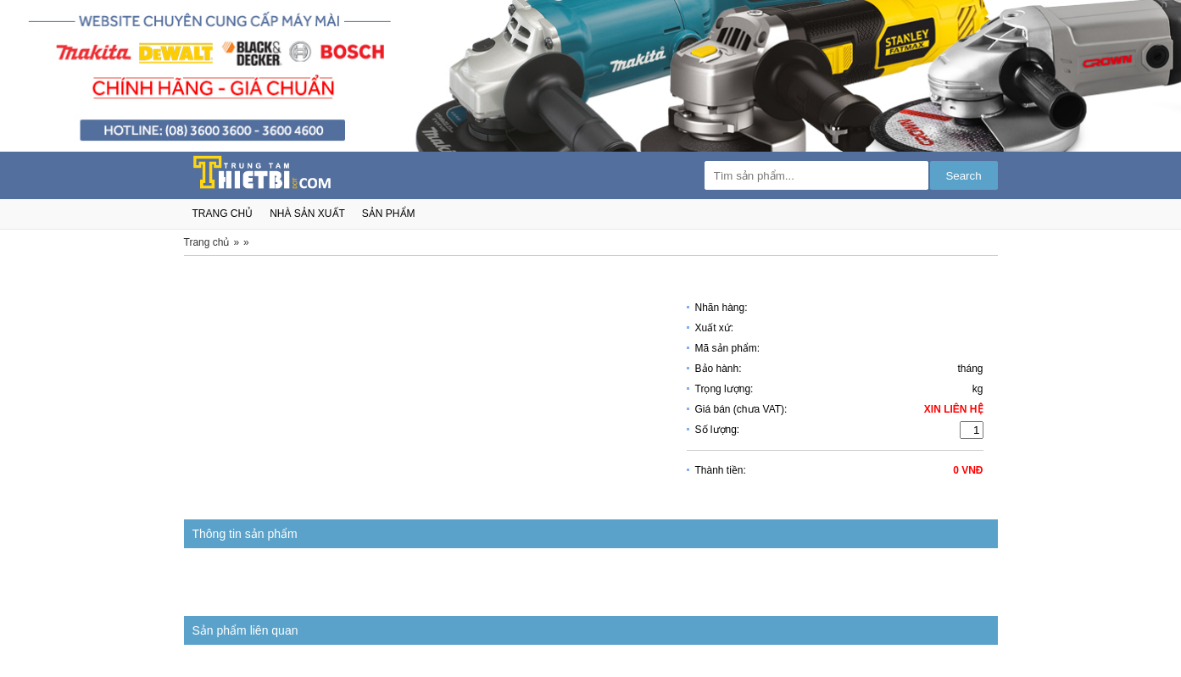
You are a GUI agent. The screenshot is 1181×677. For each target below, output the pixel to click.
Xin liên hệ (953, 409)
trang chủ (222, 213)
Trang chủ (207, 242)
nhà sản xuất (307, 213)
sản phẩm (388, 213)
